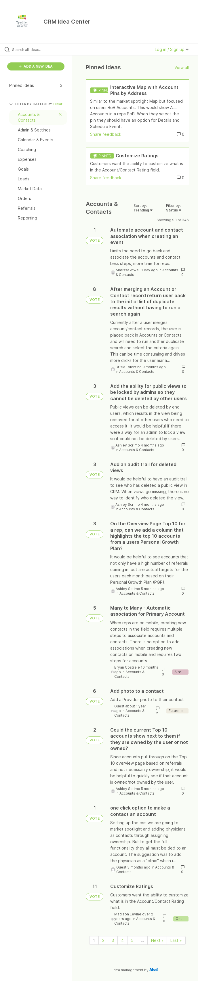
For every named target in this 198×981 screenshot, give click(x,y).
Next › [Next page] (157, 940)
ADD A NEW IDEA (36, 66)
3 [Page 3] (113, 940)
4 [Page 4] (122, 940)
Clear (57, 104)
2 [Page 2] (103, 940)
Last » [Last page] (176, 940)
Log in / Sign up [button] (172, 49)
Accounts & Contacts (136, 371)
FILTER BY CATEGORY (30, 104)
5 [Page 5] (132, 940)
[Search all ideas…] (39, 49)
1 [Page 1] (94, 940)
